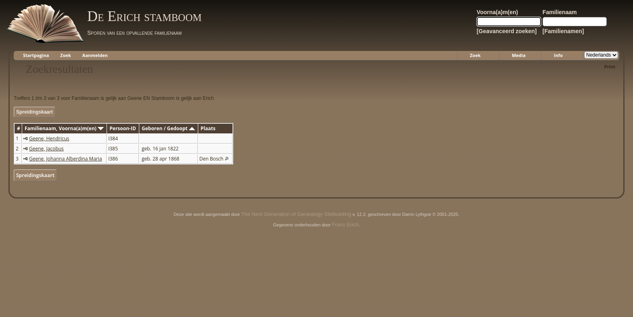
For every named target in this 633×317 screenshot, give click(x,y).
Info (558, 55)
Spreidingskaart (34, 112)
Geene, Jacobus (46, 148)
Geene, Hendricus (49, 138)
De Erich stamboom (144, 16)
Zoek (65, 55)
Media (519, 55)
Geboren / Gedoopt (168, 128)
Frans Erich (345, 225)
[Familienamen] (563, 31)
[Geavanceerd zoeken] (507, 31)
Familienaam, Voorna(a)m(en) (64, 128)
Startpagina (36, 55)
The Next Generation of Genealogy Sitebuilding (296, 214)
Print (609, 66)
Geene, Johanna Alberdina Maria (65, 158)
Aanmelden (95, 55)
